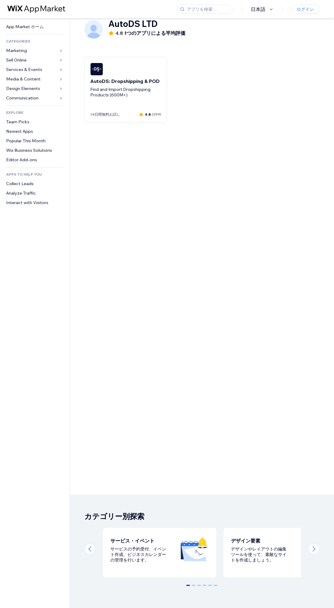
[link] (35, 27)
